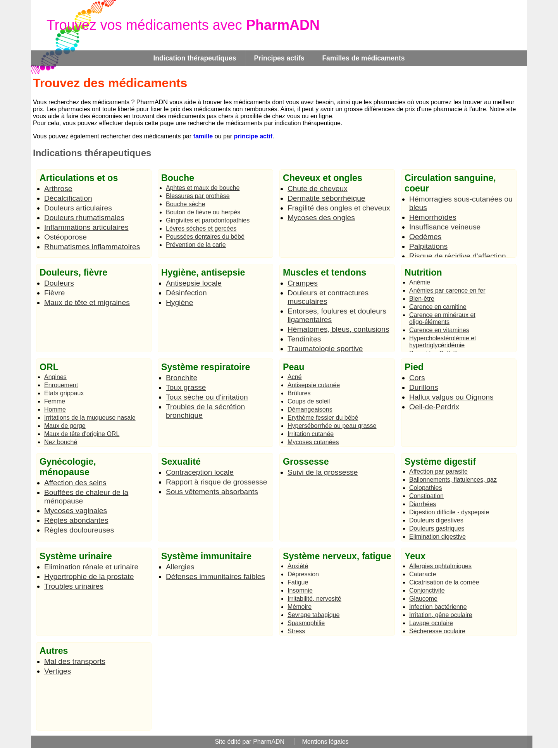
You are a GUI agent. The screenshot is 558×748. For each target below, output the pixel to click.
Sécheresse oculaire (437, 631)
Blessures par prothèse (198, 196)
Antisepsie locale (194, 283)
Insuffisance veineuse (444, 227)
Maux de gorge (65, 425)
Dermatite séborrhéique (326, 198)
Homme (55, 409)
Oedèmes (425, 237)
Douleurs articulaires (78, 208)
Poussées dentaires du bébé (205, 236)
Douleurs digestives (436, 520)
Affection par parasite (438, 471)
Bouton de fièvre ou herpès (203, 212)
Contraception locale (200, 472)
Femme (54, 401)
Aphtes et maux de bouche (202, 187)
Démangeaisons (310, 409)
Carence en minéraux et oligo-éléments (442, 318)
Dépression (303, 574)
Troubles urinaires (73, 586)
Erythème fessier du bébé (323, 417)
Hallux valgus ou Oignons (451, 397)
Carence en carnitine (438, 306)
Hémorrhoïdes (432, 217)
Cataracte (422, 574)
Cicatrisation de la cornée (444, 582)
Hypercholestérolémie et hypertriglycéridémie (442, 341)
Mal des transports (74, 661)
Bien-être (421, 298)
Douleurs (59, 283)
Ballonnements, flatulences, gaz (453, 479)
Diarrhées (422, 504)
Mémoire (300, 606)
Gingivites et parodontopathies (208, 220)
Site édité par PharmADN (249, 741)
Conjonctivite (427, 590)
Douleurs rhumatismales (84, 218)
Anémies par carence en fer (447, 290)
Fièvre (54, 293)
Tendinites (304, 339)
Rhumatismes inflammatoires (92, 247)
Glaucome (423, 598)
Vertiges (57, 671)
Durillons (423, 387)
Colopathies (425, 487)
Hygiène (179, 302)
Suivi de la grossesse (323, 472)
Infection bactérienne (438, 606)
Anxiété (298, 566)
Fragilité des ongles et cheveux (339, 208)
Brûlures (299, 393)
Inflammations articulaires (86, 227)
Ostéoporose (65, 237)
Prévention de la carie (196, 244)
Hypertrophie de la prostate (89, 576)
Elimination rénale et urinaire (91, 567)
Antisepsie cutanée (314, 385)
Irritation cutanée (311, 434)
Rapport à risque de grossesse (216, 482)
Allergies (180, 567)
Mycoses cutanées (313, 442)
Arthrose (58, 188)
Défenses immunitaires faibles (215, 576)
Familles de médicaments (363, 58)
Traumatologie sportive (325, 349)
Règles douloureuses (79, 530)
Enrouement (61, 385)
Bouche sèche (185, 204)
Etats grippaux (64, 393)
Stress (296, 631)
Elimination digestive (437, 536)
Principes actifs (279, 58)
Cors (417, 378)
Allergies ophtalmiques (440, 566)
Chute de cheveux (318, 188)
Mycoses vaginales (75, 511)
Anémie (419, 282)
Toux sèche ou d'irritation (207, 397)
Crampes (303, 283)
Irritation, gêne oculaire (440, 615)
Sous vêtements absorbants (212, 492)
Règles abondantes (76, 520)
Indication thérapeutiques (194, 58)
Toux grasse (186, 387)
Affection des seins (75, 483)
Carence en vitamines (439, 330)
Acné (294, 377)
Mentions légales (325, 741)
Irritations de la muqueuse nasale (90, 417)
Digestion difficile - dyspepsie (449, 512)
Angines (55, 377)
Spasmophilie (306, 623)
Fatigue (298, 582)
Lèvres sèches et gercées (201, 228)
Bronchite (181, 378)
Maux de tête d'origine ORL (81, 434)
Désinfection (186, 293)
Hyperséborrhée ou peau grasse (332, 425)
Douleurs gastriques (436, 528)
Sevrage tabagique (313, 615)
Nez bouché (60, 442)
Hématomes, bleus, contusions (338, 329)
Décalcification (68, 198)
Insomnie (300, 590)
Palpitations (428, 246)
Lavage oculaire (431, 623)
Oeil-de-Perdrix (434, 407)
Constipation (426, 496)
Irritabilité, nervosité (314, 598)
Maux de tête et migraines (87, 302)
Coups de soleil (309, 401)
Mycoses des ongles (321, 218)
